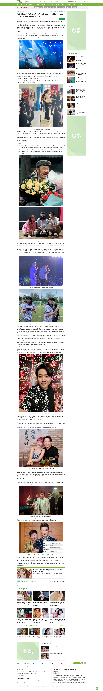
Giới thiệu (31, 686)
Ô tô (85, 4)
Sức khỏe (63, 4)
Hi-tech (69, 4)
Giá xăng (50, 1)
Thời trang (64, 666)
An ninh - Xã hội (38, 666)
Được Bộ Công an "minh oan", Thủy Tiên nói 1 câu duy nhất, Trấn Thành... (40, 621)
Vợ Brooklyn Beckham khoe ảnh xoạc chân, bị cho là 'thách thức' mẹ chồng (80, 111)
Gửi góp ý (27, 581)
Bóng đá (31, 4)
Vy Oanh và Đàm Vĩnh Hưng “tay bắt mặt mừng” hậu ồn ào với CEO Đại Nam (48, 570)
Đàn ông (74, 7)
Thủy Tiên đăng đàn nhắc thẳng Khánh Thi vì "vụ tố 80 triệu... (47, 638)
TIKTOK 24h (55, 663)
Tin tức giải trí (52, 7)
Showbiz (70, 87)
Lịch (64, 1)
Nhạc (59, 7)
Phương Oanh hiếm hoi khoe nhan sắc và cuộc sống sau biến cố (80, 90)
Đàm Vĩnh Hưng (40, 19)
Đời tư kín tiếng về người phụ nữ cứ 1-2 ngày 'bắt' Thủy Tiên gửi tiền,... (57, 621)
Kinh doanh (37, 4)
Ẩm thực (58, 666)
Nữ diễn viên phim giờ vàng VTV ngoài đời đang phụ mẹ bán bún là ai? (57, 655)
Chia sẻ (63, 18)
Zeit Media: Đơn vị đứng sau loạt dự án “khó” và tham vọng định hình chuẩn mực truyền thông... (81, 66)
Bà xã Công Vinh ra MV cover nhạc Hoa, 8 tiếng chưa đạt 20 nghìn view (40, 604)
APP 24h (20, 663)
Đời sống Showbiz (38, 7)
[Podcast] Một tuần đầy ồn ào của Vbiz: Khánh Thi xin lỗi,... (34, 638)
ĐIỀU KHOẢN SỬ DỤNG (57, 686)
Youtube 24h (64, 663)
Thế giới (74, 4)
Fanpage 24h (36, 663)
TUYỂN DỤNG (66, 686)
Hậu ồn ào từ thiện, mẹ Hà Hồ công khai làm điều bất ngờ (24, 603)
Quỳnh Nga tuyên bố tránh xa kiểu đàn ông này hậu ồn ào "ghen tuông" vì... (57, 604)
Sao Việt (46, 7)
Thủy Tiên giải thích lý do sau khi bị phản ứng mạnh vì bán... (59, 638)
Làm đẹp (70, 666)
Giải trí (43, 4)
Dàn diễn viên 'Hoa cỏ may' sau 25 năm (80, 97)
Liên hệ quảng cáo (22, 686)
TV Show (68, 7)
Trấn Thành (34, 19)
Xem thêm (62, 625)
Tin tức (25, 4)
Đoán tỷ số (57, 1)
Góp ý (37, 686)
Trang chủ (19, 11)
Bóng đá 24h (45, 663)
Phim (63, 7)
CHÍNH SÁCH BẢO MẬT (45, 686)
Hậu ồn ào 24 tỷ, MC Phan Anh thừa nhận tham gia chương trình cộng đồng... (24, 621)
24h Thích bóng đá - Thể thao (53, 4)
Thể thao (80, 4)
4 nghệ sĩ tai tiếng (79, 103)
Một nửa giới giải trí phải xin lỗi (56, 646)
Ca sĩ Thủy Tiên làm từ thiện (25, 19)
